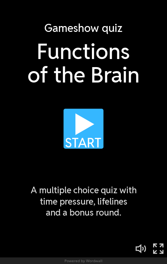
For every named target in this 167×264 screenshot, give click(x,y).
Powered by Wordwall (83, 260)
